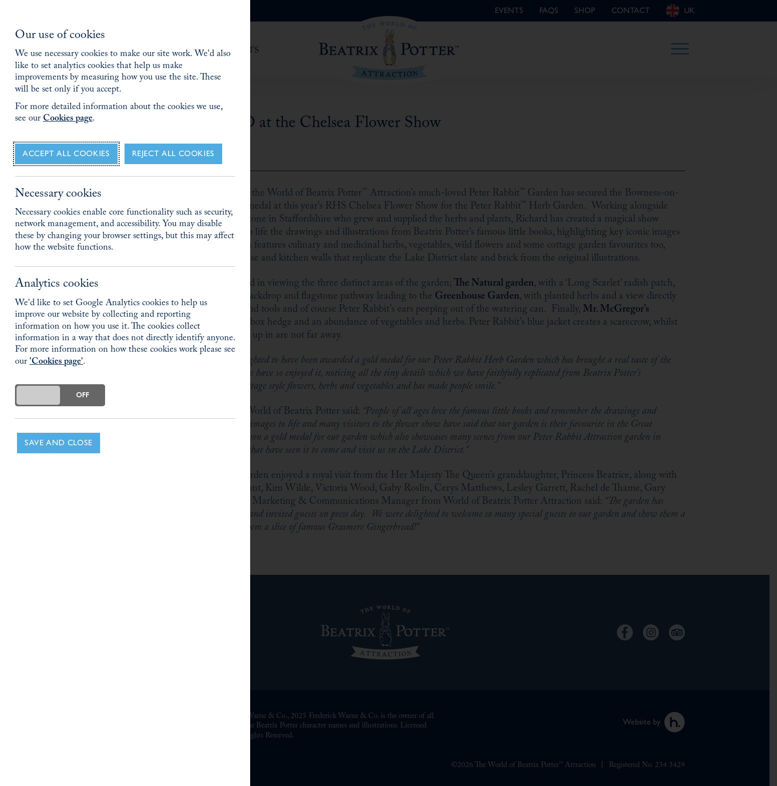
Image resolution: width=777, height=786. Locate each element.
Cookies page (68, 119)
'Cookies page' (56, 362)
